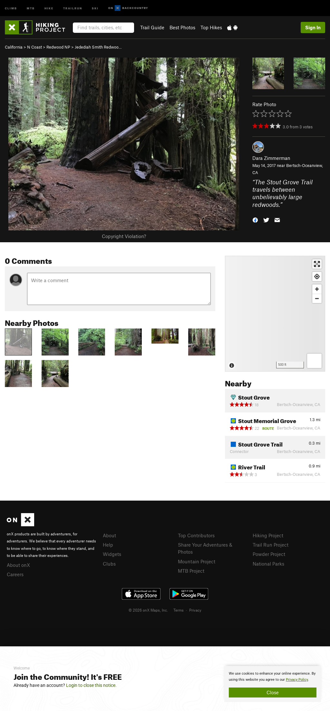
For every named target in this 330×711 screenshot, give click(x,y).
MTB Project (191, 571)
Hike (48, 8)
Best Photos (182, 27)
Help (108, 545)
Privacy (195, 610)
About (109, 535)
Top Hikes (211, 27)
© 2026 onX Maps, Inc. (148, 610)
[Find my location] (317, 276)
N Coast (34, 47)
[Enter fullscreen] (317, 264)
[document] (272, 683)
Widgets (112, 554)
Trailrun (72, 8)
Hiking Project (268, 535)
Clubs (109, 564)
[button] (255, 219)
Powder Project (269, 554)
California (14, 47)
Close (273, 692)
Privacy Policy (297, 680)
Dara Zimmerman (271, 158)
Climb (11, 8)
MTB (31, 8)
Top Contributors (196, 535)
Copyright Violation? (124, 236)
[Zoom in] (317, 289)
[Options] (314, 361)
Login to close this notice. (91, 685)
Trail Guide (152, 27)
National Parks (268, 564)
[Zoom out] (317, 298)
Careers (15, 574)
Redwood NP (58, 47)
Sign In (313, 27)
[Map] (275, 313)
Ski (95, 8)
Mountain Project (196, 561)
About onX (18, 565)
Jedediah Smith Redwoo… (98, 47)
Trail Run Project (270, 545)
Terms (178, 610)
